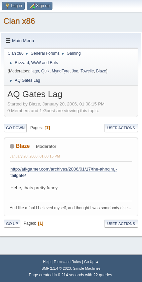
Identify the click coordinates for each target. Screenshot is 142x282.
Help (46, 262)
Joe (75, 71)
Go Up (12, 224)
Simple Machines (87, 268)
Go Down (15, 128)
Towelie (87, 71)
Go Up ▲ (91, 262)
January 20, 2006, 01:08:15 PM (35, 156)
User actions (121, 128)
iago (35, 71)
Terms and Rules (67, 262)
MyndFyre (60, 71)
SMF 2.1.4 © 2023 (56, 268)
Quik (45, 71)
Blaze (101, 71)
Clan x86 (19, 20)
